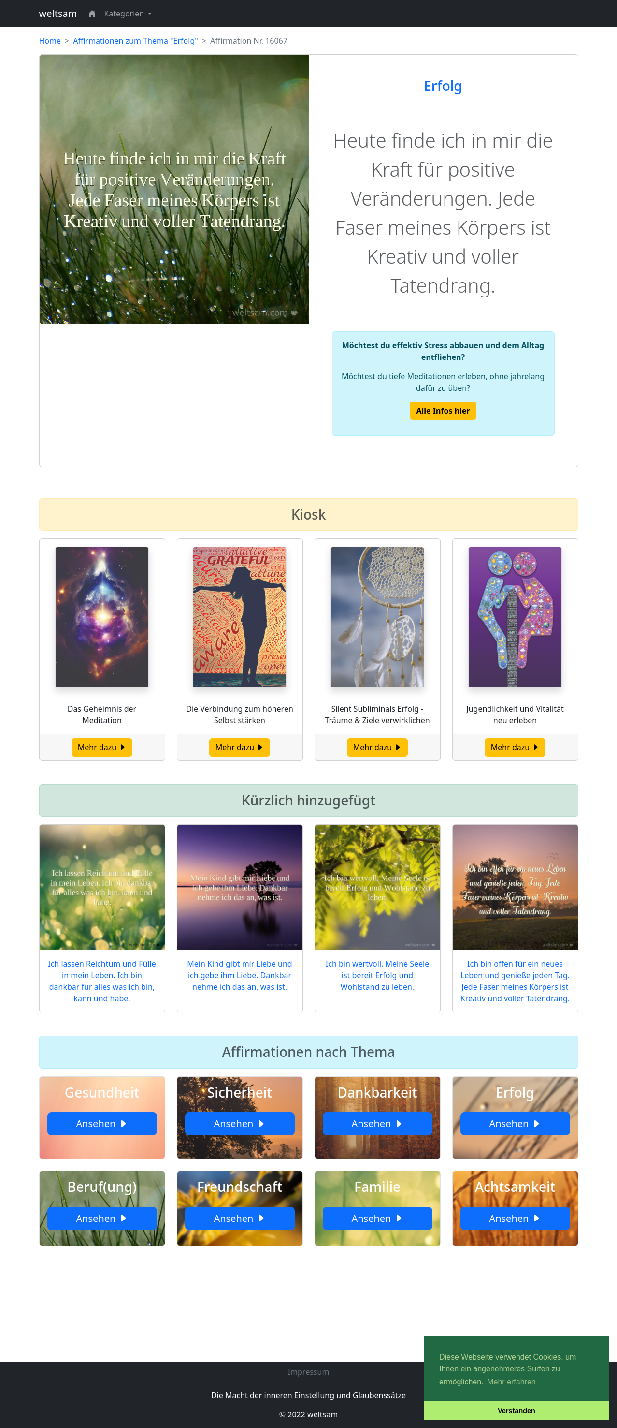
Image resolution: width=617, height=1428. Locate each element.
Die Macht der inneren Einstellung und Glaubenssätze (308, 1395)
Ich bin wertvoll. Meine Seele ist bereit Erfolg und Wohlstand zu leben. (377, 975)
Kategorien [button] (125, 13)
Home (50, 40)
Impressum (309, 1372)
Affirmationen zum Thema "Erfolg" (135, 40)
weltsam (58, 13)
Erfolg (443, 85)
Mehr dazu (102, 747)
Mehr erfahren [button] (511, 1382)
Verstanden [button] (516, 1410)
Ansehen (102, 1123)
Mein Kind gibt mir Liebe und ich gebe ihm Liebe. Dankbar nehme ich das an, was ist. (239, 975)
